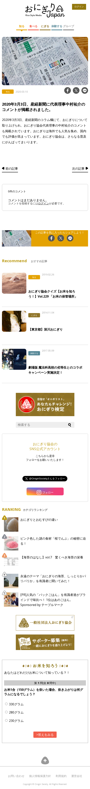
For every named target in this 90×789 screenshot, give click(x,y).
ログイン (79, 6)
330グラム (16, 704)
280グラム (16, 712)
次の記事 (78, 168)
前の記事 (11, 168)
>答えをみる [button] (45, 735)
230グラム (16, 721)
